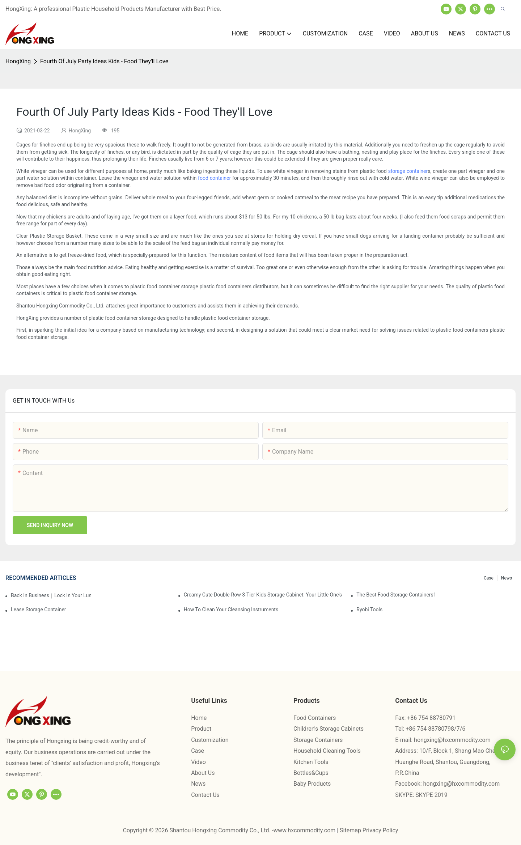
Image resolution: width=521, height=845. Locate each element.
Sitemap (351, 830)
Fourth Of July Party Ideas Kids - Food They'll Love (104, 61)
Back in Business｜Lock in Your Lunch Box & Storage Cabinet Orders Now (51, 595)
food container (214, 178)
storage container (408, 171)
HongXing (18, 61)
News (506, 578)
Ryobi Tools (369, 609)
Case (489, 578)
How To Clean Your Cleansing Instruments (231, 609)
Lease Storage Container (38, 609)
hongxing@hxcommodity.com (452, 739)
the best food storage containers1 (396, 595)
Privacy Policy (380, 830)
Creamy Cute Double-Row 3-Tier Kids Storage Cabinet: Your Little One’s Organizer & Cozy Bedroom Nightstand (263, 595)
